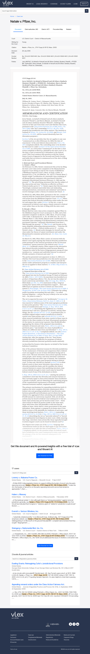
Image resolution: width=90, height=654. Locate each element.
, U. (36, 375)
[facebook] (74, 624)
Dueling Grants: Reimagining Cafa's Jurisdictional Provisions (37, 563)
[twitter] (70, 624)
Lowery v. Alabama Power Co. (25, 478)
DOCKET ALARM (65, 4)
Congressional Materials (35, 637)
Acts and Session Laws (16, 639)
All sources (13, 642)
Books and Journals (69, 635)
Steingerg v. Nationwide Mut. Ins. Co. (27, 528)
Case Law (31, 635)
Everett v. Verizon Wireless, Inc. (25, 511)
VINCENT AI (29, 4)
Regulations (49, 637)
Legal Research (41, 4)
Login (75, 4)
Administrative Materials (53, 635)
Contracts (13, 637)
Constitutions (32, 639)
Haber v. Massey (19, 494)
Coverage (53, 4)
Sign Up (84, 4)
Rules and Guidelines (52, 639)
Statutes (66, 639)
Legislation (13, 635)
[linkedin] (77, 624)
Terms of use (13, 649)
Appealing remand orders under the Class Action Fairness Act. (38, 584)
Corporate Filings (68, 637)
